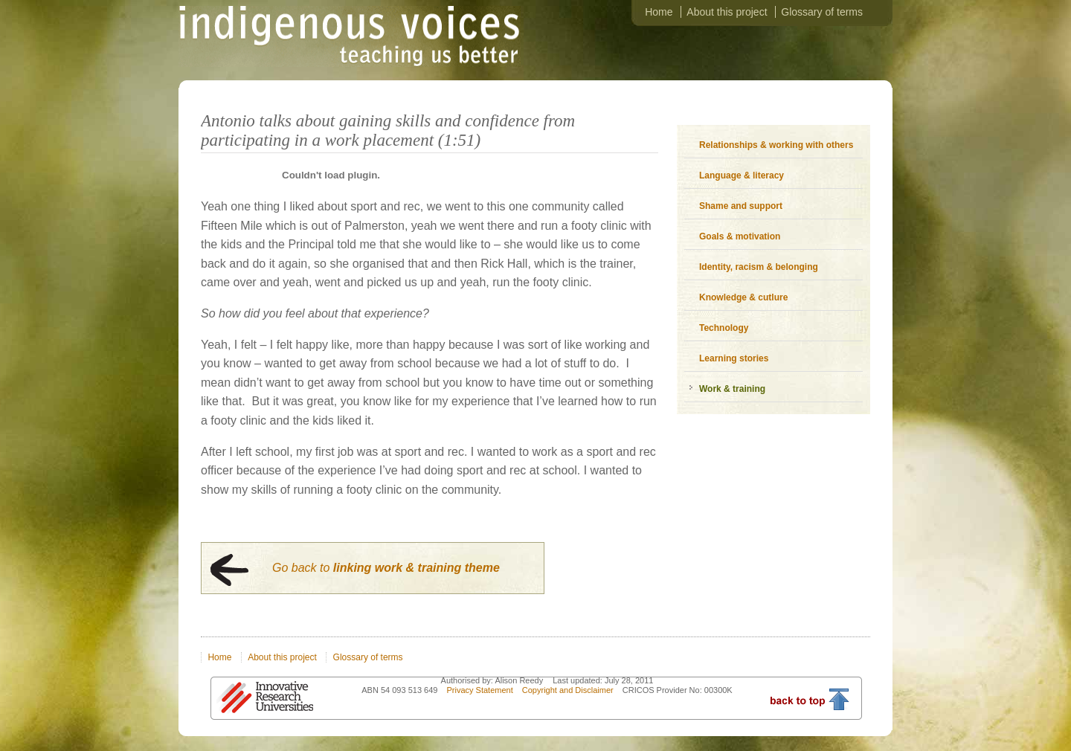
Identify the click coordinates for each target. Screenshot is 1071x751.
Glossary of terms (822, 12)
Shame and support (740, 206)
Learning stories (733, 358)
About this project (726, 12)
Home (658, 12)
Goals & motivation (739, 236)
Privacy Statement (480, 690)
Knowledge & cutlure (743, 297)
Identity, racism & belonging (758, 267)
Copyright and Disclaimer (569, 690)
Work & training (732, 389)
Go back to (386, 567)
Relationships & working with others (776, 145)
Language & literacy (741, 175)
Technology (723, 328)
